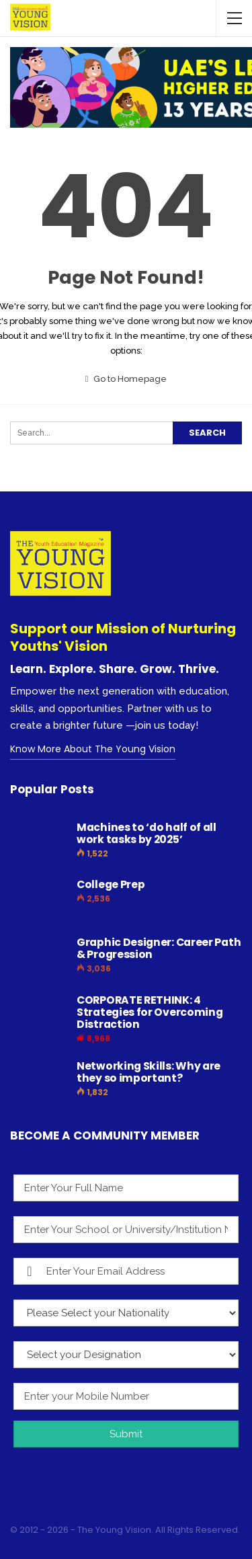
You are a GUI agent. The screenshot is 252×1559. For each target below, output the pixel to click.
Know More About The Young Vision (92, 749)
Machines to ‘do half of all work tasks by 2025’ (146, 833)
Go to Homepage (126, 379)
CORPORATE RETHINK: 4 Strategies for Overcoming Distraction (150, 1012)
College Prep (110, 884)
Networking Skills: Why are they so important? (148, 1072)
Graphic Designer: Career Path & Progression (159, 948)
